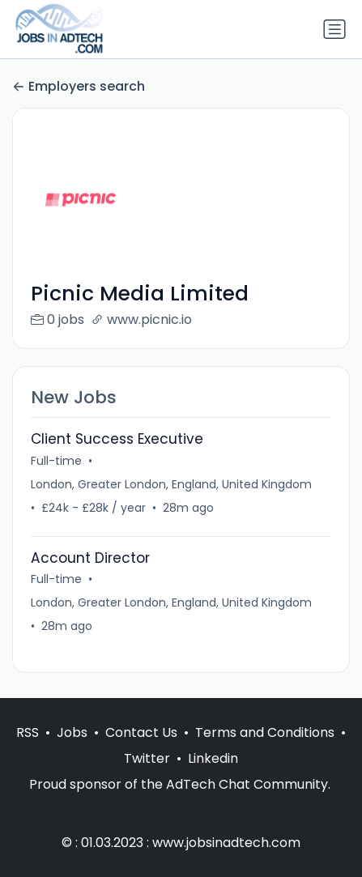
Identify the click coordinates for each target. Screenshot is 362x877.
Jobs (72, 732)
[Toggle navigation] (334, 29)
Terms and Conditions (264, 732)
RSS (27, 732)
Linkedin (213, 758)
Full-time (56, 461)
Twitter (147, 758)
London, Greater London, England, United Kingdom (171, 484)
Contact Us (141, 732)
